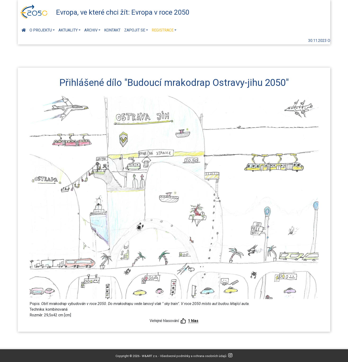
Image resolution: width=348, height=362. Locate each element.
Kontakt (112, 30)
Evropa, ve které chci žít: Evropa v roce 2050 (122, 12)
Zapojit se (134, 30)
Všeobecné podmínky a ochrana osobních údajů (193, 356)
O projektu (41, 30)
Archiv (91, 30)
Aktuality (68, 30)
